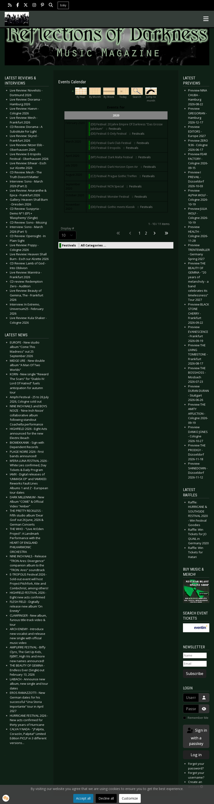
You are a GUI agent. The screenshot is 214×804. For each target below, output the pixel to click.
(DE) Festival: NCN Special (107, 186)
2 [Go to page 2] (146, 233)
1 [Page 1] (139, 233)
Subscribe (194, 673)
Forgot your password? (196, 766)
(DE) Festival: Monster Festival (110, 197)
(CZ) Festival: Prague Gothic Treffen (114, 176)
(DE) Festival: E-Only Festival (108, 134)
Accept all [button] (83, 798)
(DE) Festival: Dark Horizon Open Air (114, 167)
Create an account (195, 784)
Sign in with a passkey (196, 736)
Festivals (69, 245)
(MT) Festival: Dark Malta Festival (112, 157)
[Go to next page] (155, 233)
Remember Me (198, 718)
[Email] (195, 664)
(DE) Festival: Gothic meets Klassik (113, 207)
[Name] (195, 656)
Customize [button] (130, 798)
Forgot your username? (196, 775)
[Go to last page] (167, 233)
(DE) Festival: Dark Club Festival (111, 143)
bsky (63, 5)
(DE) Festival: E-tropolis (106, 148)
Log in (196, 754)
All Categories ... (93, 245)
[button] (5, 798)
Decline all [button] (106, 798)
